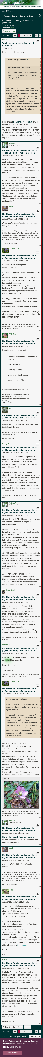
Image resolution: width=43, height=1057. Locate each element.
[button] (15, 35)
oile (10, 408)
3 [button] (24, 35)
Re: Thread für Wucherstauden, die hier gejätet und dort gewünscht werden (20, 151)
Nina (12, 28)
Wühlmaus (6, 644)
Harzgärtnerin (7, 444)
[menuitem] (9, 11)
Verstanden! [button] (13, 1053)
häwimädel (15, 249)
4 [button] (27, 35)
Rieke (4, 959)
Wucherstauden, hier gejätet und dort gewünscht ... (17, 21)
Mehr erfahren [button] (15, 1047)
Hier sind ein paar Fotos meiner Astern (18, 837)
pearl (11, 207)
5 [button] (30, 35)
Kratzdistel (10, 590)
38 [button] (36, 35)
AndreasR (12, 143)
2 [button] (21, 35)
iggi (12, 890)
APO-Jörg (12, 334)
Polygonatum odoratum (22, 122)
